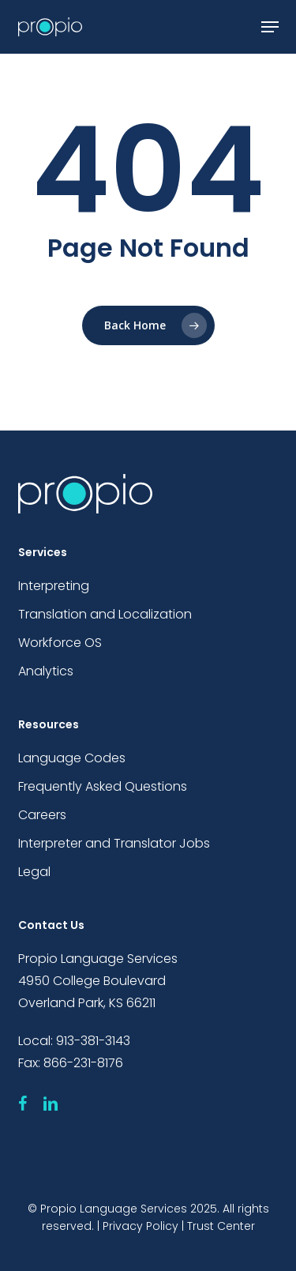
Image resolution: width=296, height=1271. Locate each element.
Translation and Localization (105, 614)
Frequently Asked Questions (102, 786)
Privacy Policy (140, 1226)
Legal (34, 872)
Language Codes (72, 758)
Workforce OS (60, 643)
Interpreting (53, 586)
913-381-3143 (93, 1041)
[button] (270, 27)
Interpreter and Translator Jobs (114, 843)
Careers (42, 815)
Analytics (45, 671)
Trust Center (221, 1226)
